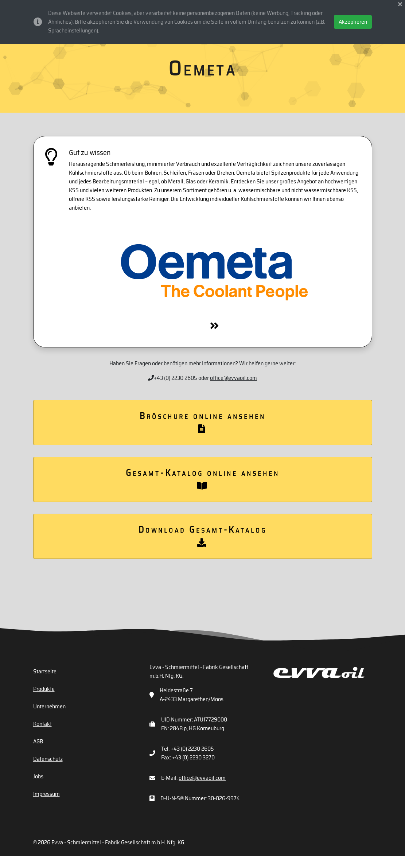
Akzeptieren (353, 21)
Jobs (38, 776)
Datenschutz (48, 758)
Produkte (44, 688)
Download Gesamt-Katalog (203, 535)
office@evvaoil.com (233, 377)
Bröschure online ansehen (203, 421)
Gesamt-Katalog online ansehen (203, 478)
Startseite (45, 671)
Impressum (46, 793)
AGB (38, 741)
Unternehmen (49, 706)
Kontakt (42, 723)
